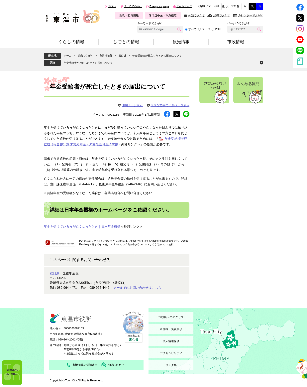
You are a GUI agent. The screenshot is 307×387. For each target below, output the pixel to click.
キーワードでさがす (149, 23)
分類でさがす (196, 15)
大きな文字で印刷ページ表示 (170, 105)
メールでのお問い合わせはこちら (137, 287)
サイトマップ (184, 6)
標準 (217, 6)
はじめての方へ (133, 6)
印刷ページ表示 (132, 105)
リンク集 (171, 365)
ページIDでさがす (238, 23)
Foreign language (159, 6)
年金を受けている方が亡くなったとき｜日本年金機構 (82, 226)
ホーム (67, 55)
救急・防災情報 (129, 15)
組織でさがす (221, 15)
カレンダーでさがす (250, 15)
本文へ (112, 6)
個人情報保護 (171, 341)
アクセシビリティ (171, 353)
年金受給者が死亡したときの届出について (88, 62)
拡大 (225, 6)
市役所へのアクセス (171, 317)
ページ (206, 29)
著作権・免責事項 (171, 329)
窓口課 (122, 55)
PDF (218, 29)
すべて (192, 29)
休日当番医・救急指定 (163, 15)
